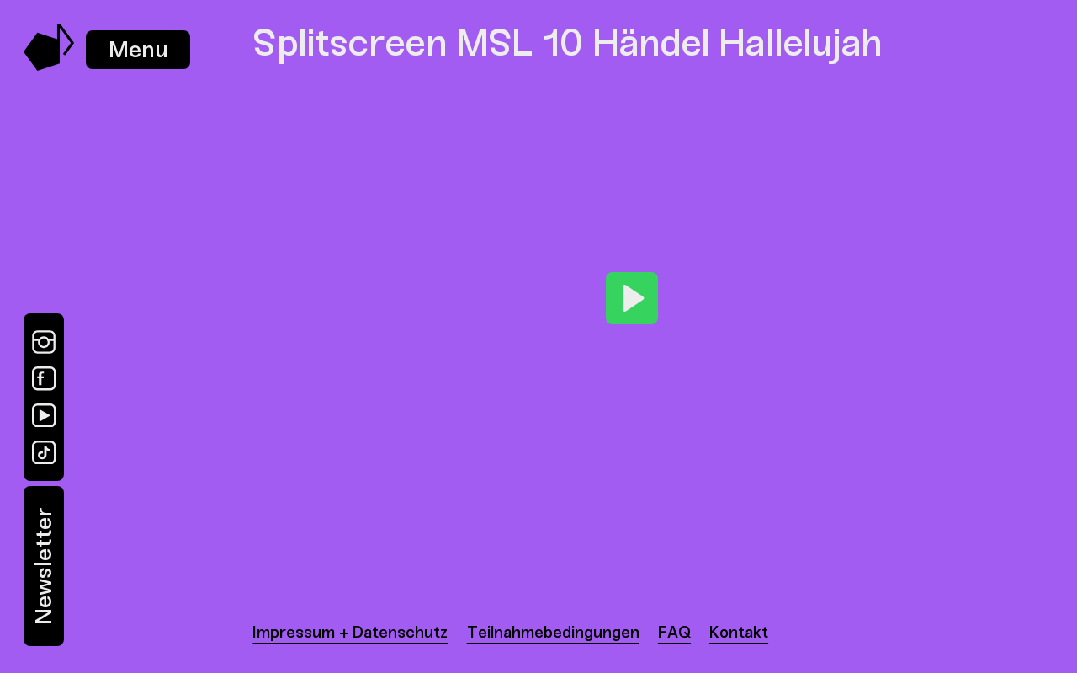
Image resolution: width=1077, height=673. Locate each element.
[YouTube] (44, 415)
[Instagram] (44, 342)
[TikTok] (44, 452)
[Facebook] (44, 378)
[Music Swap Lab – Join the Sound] (49, 66)
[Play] (632, 298)
